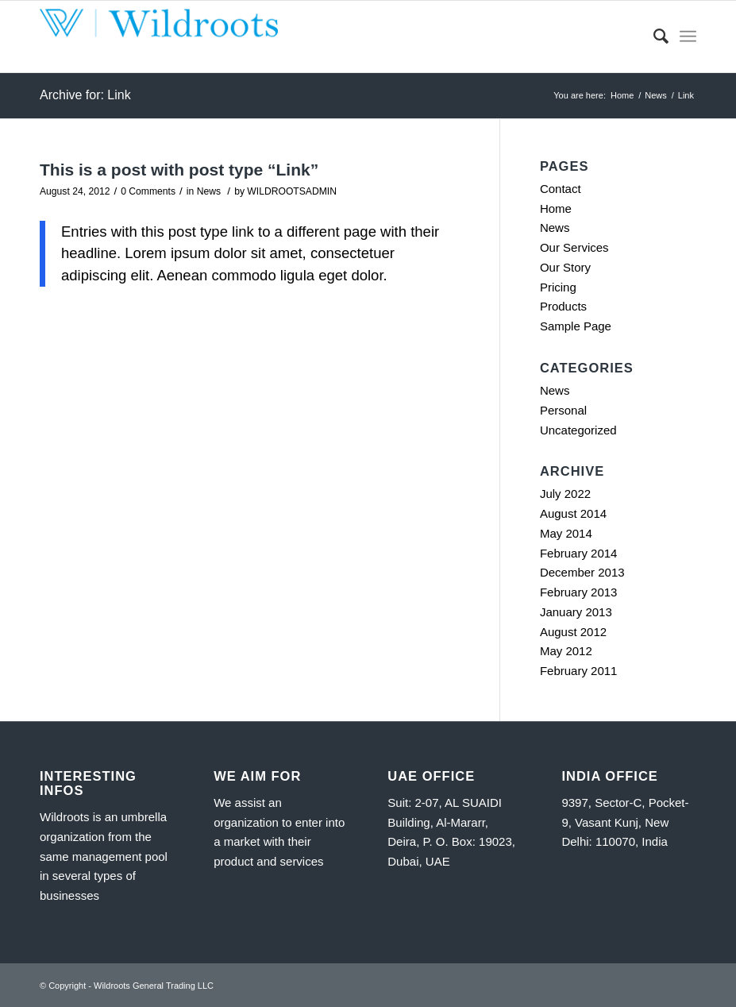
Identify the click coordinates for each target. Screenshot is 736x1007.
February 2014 (579, 553)
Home (556, 208)
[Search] (653, 36)
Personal (563, 410)
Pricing (558, 287)
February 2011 (579, 670)
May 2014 (566, 533)
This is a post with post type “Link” (179, 169)
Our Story (565, 267)
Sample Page (575, 326)
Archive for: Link (85, 95)
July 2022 (565, 493)
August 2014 (573, 513)
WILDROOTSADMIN (292, 191)
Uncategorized (578, 430)
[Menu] (688, 36)
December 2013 (582, 572)
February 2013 (579, 592)
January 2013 (576, 612)
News (209, 191)
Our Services (574, 247)
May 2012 (566, 651)
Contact (560, 188)
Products (563, 306)
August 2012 (573, 632)
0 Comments (148, 191)
